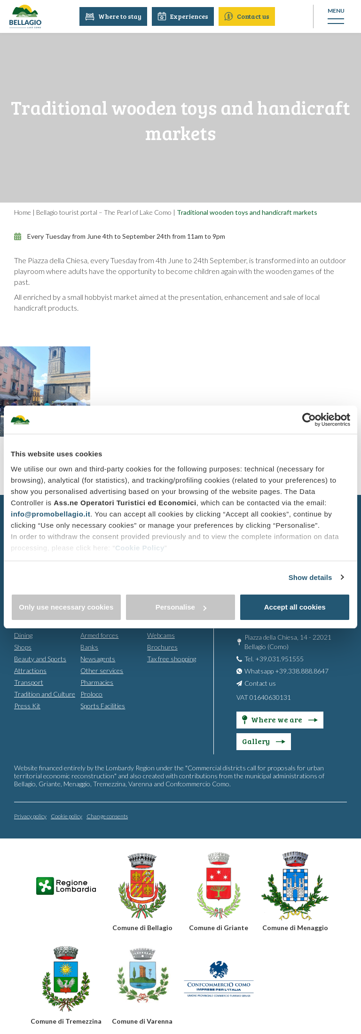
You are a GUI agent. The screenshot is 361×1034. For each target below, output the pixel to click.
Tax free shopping (171, 658)
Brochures (162, 646)
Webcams (161, 635)
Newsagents (97, 658)
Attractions (30, 670)
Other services (101, 670)
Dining (23, 635)
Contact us (247, 16)
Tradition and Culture (44, 693)
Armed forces (99, 635)
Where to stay (114, 16)
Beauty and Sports (40, 658)
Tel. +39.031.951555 (274, 658)
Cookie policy (66, 815)
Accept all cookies (295, 607)
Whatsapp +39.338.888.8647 (286, 670)
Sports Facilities (102, 705)
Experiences (183, 16)
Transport (28, 682)
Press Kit (27, 705)
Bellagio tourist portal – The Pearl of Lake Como (104, 212)
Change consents (107, 815)
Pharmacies (96, 682)
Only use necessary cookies (66, 607)
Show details (310, 577)
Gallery (263, 740)
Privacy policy (30, 815)
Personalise (181, 607)
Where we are (280, 719)
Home (22, 212)
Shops (22, 646)
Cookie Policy (140, 548)
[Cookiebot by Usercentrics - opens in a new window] (309, 420)
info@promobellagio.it (50, 514)
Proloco (91, 693)
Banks (89, 646)
